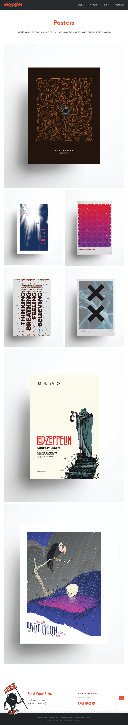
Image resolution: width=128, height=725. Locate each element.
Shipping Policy (66, 717)
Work (81, 5)
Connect (119, 5)
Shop (106, 5)
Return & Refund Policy (83, 717)
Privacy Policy (42, 717)
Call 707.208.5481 (36, 700)
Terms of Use (53, 717)
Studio (93, 5)
